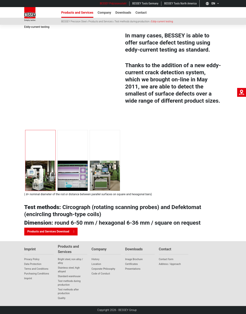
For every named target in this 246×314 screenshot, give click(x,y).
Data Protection (32, 264)
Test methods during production (132, 21)
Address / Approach (170, 264)
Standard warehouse (69, 276)
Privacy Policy (31, 259)
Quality (62, 298)
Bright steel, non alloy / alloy (70, 261)
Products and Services (100, 21)
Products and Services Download (48, 231)
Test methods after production (68, 291)
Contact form (166, 259)
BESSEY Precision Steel (74, 21)
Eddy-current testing (162, 21)
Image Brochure (134, 259)
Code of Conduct (101, 273)
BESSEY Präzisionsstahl (113, 3)
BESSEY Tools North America (180, 3)
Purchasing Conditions (36, 273)
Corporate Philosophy (103, 268)
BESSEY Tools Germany (145, 3)
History (96, 259)
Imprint (28, 278)
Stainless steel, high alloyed (69, 269)
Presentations (132, 268)
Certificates (131, 264)
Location (96, 264)
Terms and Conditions (36, 268)
